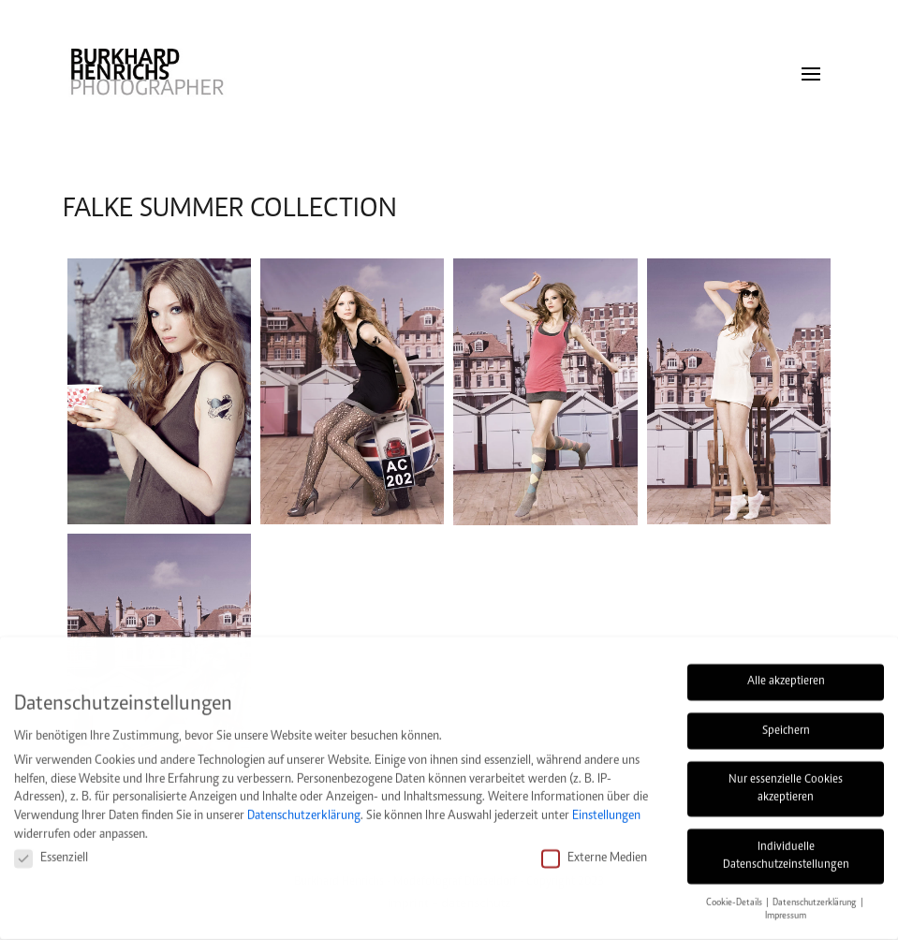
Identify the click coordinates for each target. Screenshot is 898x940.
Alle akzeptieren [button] (786, 670)
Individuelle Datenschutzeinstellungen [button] (786, 844)
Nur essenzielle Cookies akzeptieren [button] (786, 777)
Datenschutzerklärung (304, 804)
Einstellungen (606, 804)
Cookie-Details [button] (735, 891)
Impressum (785, 905)
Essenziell (51, 846)
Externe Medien (594, 846)
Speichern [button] (786, 719)
